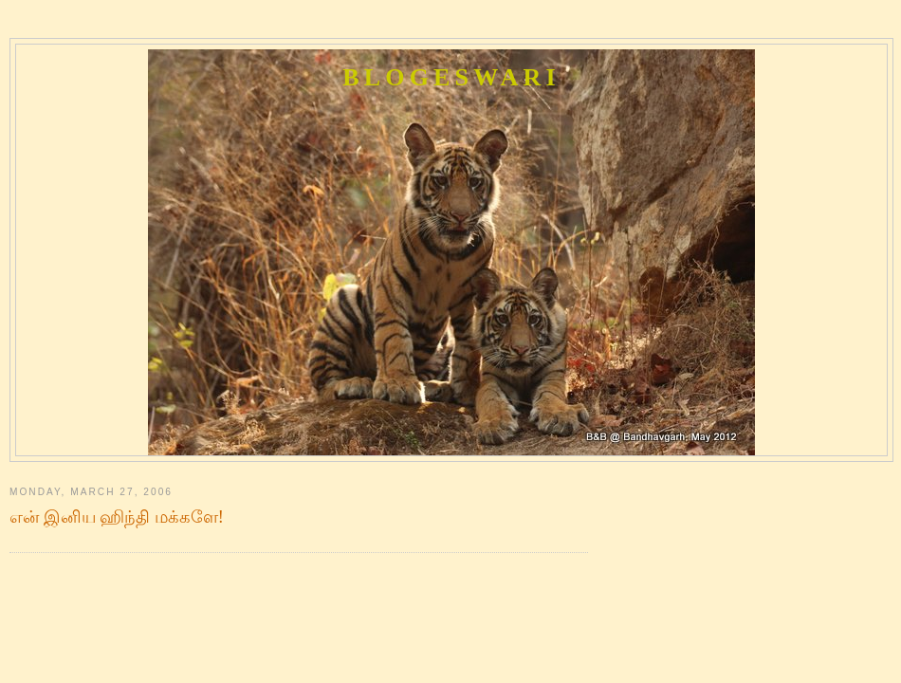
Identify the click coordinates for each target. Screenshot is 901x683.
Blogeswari (451, 77)
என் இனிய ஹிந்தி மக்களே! (116, 517)
